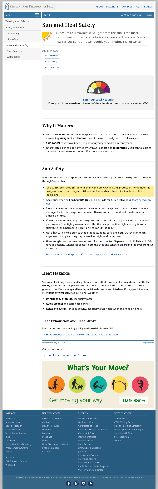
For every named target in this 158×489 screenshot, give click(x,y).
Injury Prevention (15, 27)
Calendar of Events (52, 418)
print (49, 15)
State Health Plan (123, 433)
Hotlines (46, 429)
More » (8, 451)
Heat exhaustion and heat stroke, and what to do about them (82, 334)
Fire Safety (12, 39)
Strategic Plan (121, 436)
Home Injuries (14, 51)
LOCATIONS (112, 6)
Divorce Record (86, 440)
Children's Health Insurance (92, 429)
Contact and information (132, 477)
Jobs (7, 436)
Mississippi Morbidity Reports (130, 429)
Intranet (9, 457)
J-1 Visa (82, 451)
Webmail (10, 464)
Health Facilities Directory (128, 425)
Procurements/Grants (16, 447)
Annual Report (121, 418)
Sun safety (51, 61)
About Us (10, 418)
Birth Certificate (86, 422)
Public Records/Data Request (93, 466)
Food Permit (84, 444)
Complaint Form (86, 433)
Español (125, 15)
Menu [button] (22, 15)
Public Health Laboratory (18, 444)
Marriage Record (87, 458)
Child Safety (13, 33)
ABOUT (99, 6)
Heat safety (52, 67)
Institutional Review (15, 433)
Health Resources (51, 425)
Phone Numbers (50, 447)
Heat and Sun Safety (18, 45)
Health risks (52, 55)
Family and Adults (17, 21)
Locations (10, 440)
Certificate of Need (88, 425)
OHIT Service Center (16, 461)
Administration (13, 422)
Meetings (47, 436)
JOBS (138, 6)
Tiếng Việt (137, 15)
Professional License (89, 462)
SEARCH (148, 6)
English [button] (149, 15)
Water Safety (13, 56)
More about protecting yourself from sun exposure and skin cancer (85, 254)
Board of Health (13, 425)
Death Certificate (87, 436)
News (45, 440)
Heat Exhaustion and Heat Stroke (66, 355)
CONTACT (127, 6)
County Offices (12, 429)
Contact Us (47, 422)
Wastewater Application (90, 469)
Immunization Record (89, 447)
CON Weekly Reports (125, 422)
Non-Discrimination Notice (56, 444)
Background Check (88, 418)
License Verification (88, 455)
